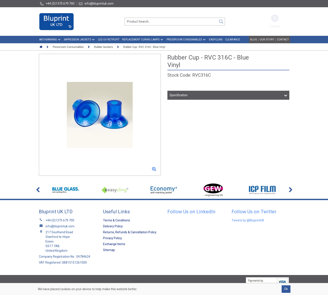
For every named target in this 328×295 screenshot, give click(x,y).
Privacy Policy (112, 238)
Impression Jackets (77, 39)
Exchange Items (114, 244)
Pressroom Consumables (184, 39)
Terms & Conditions (116, 220)
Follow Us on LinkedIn (191, 211)
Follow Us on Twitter (254, 211)
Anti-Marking (48, 39)
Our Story (267, 39)
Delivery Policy (113, 226)
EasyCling (216, 39)
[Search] (221, 21)
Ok (286, 289)
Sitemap (109, 250)
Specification (179, 95)
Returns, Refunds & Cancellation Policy (129, 232)
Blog (253, 39)
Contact (283, 39)
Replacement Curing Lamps (140, 39)
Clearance (232, 39)
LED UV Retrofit (109, 39)
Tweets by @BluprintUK (248, 220)
